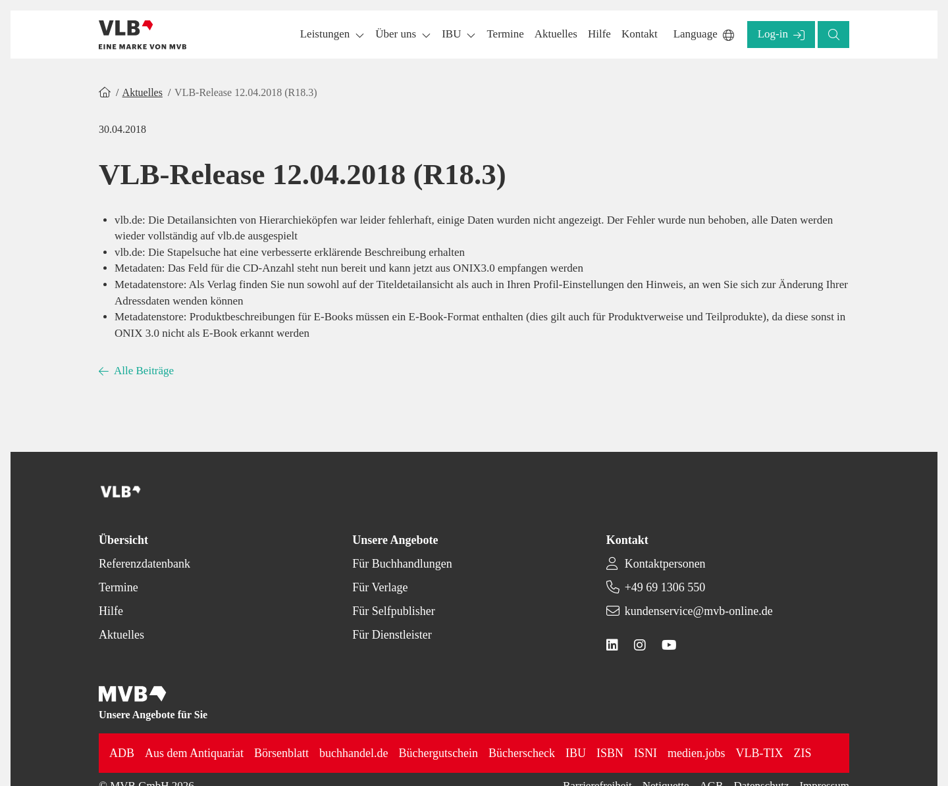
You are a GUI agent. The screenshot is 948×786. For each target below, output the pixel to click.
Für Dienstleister (391, 634)
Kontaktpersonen (665, 563)
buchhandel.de (353, 753)
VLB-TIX (759, 753)
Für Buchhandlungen (402, 563)
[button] (505, 34)
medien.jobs (696, 753)
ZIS (803, 753)
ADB (121, 753)
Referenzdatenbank (144, 563)
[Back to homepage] (142, 34)
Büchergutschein (438, 753)
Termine (118, 587)
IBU (576, 753)
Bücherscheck (521, 753)
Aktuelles (142, 92)
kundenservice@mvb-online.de (699, 611)
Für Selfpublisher (393, 611)
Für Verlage (380, 587)
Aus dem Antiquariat (194, 753)
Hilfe (111, 611)
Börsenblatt (281, 753)
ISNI (645, 753)
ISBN (609, 753)
